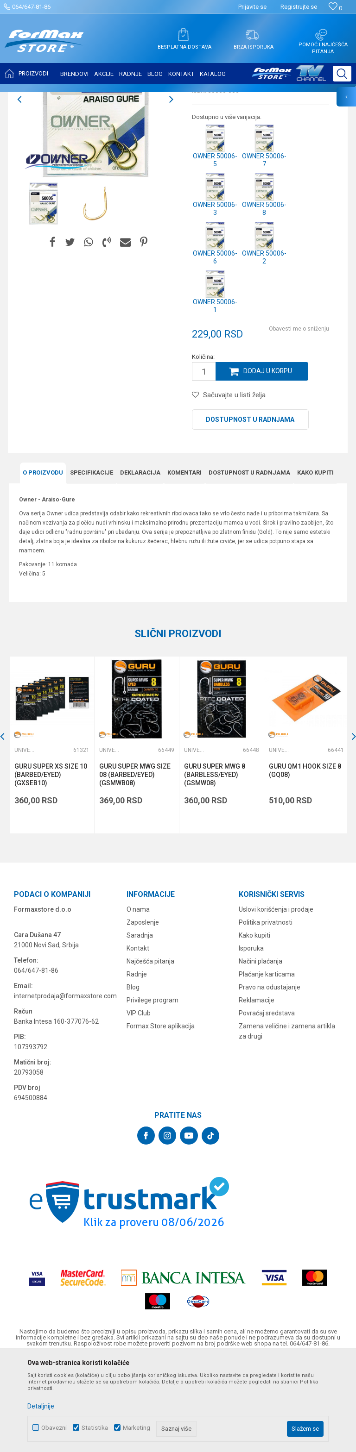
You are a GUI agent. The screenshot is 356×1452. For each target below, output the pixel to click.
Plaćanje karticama (267, 1065)
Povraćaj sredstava (267, 1104)
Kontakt (138, 1039)
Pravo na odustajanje (269, 1078)
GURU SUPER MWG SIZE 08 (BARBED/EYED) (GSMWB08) (134, 866)
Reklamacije (256, 1091)
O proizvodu (43, 564)
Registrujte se (298, 6)
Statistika (95, 1427)
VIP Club (139, 1104)
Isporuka (251, 1039)
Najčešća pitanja (150, 1052)
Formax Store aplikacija (161, 1117)
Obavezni (54, 1427)
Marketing (136, 1427)
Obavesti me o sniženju (299, 421)
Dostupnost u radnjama (250, 511)
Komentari (184, 564)
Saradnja (140, 1026)
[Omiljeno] (335, 8)
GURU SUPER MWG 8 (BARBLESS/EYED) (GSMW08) (213, 866)
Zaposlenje (143, 1013)
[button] (342, 73)
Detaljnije (40, 1406)
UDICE (88, 98)
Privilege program (152, 1091)
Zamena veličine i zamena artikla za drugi (287, 1122)
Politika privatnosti (265, 1013)
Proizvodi (62, 98)
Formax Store (26, 98)
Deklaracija (140, 564)
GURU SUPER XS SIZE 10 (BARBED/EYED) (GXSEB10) (50, 866)
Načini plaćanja (260, 1052)
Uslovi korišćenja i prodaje (276, 1000)
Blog (133, 1078)
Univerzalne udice (126, 98)
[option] (43, 295)
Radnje (137, 1065)
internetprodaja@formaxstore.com (65, 1087)
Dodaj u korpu (267, 463)
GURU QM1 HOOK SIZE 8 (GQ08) (303, 862)
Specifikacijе (91, 564)
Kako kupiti (315, 564)
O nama (138, 1000)
